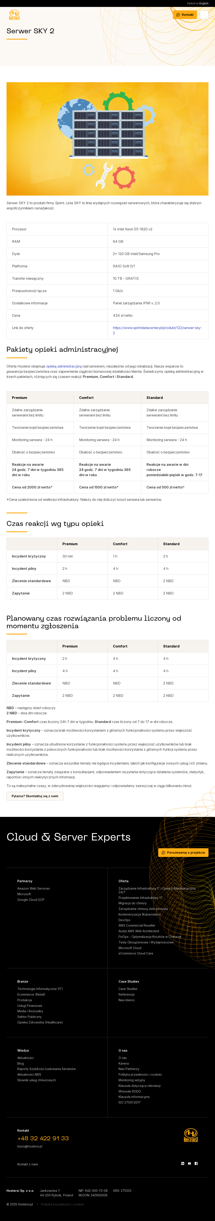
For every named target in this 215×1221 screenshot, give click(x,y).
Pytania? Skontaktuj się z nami (35, 796)
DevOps (124, 920)
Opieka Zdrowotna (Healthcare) (40, 1022)
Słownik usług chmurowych (36, 1080)
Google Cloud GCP (30, 899)
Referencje (127, 994)
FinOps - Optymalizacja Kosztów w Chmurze (150, 936)
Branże (22, 981)
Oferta (124, 881)
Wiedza (23, 1050)
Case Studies (129, 981)
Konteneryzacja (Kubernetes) (140, 914)
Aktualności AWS (29, 1074)
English (197, 3)
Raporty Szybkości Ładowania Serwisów (46, 1069)
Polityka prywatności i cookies (140, 1074)
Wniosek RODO (130, 1091)
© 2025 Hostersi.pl (20, 1204)
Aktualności (25, 1058)
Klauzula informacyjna (134, 1097)
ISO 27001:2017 (129, 1102)
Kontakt (185, 14)
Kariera (124, 1063)
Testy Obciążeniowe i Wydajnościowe (146, 942)
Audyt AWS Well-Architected (139, 931)
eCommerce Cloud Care (136, 953)
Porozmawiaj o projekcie (183, 852)
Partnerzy (24, 881)
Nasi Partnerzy (129, 1069)
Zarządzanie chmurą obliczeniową (143, 909)
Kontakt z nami (27, 1164)
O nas (123, 1050)
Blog (20, 1063)
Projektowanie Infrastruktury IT (140, 898)
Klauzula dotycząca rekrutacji (140, 1086)
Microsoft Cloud (130, 948)
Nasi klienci (127, 1000)
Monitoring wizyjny (132, 1080)
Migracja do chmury (133, 903)
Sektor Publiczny (29, 1017)
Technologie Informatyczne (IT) (40, 989)
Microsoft (24, 894)
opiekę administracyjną (64, 366)
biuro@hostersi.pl (29, 1146)
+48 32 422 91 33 (43, 1139)
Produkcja (24, 1000)
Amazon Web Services (33, 888)
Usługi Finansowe (29, 1005)
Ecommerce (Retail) (31, 994)
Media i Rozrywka (30, 1011)
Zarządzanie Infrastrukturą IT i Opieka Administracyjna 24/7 (157, 890)
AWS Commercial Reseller (137, 925)
